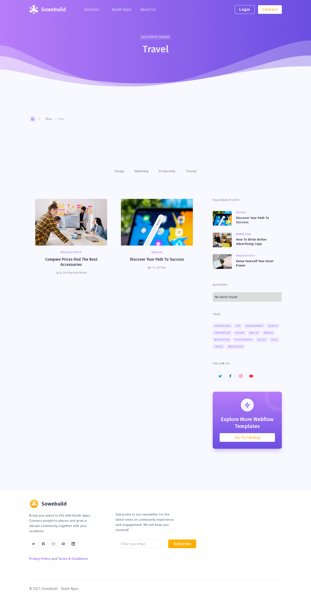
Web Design (235, 347)
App (238, 326)
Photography (243, 340)
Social (261, 340)
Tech (274, 340)
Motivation (222, 340)
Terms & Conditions (73, 559)
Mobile (268, 333)
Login (244, 9)
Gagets (273, 326)
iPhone (239, 333)
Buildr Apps (122, 9)
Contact (270, 9)
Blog (49, 118)
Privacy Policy (40, 559)
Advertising (222, 326)
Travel (218, 347)
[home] (47, 9)
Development (254, 326)
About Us (148, 9)
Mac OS (254, 333)
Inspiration (222, 333)
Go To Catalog (247, 437)
